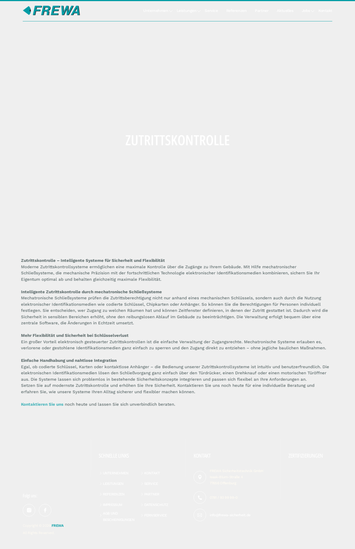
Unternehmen (155, 10)
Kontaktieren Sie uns (41, 404)
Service (211, 10)
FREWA (58, 525)
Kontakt (325, 10)
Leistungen (187, 10)
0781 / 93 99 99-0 (224, 497)
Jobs (306, 10)
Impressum (112, 505)
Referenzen (236, 10)
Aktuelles (285, 10)
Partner (261, 10)
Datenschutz (156, 505)
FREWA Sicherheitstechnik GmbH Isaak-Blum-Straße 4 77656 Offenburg (236, 477)
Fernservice (155, 515)
